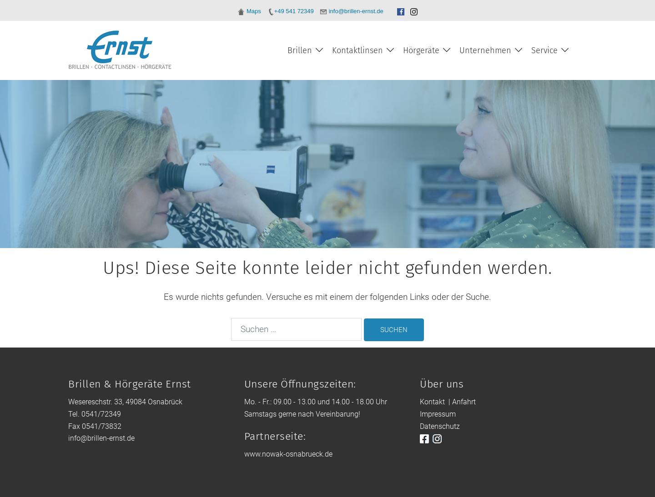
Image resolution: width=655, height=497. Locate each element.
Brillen (299, 50)
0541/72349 (101, 414)
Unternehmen (485, 50)
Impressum (438, 414)
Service (544, 50)
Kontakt (432, 402)
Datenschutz (440, 426)
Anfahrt (464, 402)
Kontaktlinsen (357, 50)
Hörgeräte (421, 50)
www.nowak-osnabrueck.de (288, 454)
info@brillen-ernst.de (101, 438)
